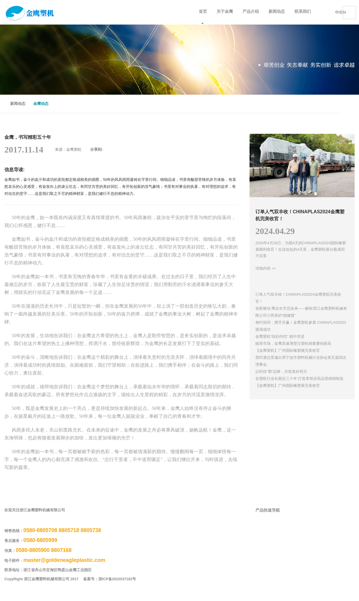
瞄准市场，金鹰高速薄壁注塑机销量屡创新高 (293, 344)
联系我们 (302, 12)
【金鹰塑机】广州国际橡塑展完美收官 (287, 351)
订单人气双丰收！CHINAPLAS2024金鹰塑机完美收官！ (298, 298)
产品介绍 (251, 12)
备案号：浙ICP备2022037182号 (113, 579)
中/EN (340, 12)
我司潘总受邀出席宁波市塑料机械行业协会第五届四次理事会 (300, 361)
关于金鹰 (225, 12)
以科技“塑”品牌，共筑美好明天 (281, 372)
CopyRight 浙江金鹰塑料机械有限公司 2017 (41, 579)
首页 (203, 12)
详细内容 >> (265, 268)
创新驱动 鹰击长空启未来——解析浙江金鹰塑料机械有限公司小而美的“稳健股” (301, 312)
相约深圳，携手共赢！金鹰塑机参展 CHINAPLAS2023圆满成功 (300, 326)
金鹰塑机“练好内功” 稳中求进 (279, 337)
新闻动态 (277, 12)
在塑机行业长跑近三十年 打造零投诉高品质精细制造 (299, 379)
